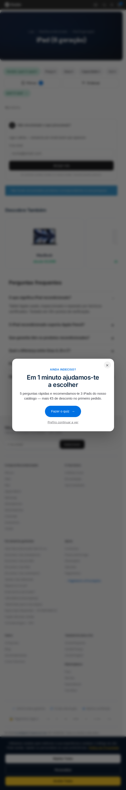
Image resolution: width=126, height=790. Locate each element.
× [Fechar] (107, 365)
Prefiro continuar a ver (63, 422)
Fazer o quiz (63, 411)
